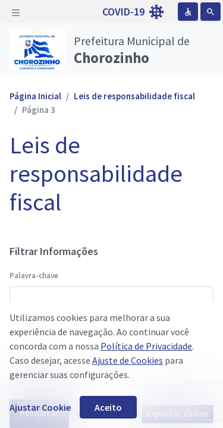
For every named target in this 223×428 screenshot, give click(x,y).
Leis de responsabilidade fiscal (134, 96)
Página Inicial (35, 96)
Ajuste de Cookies (127, 360)
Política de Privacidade (146, 346)
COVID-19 (133, 12)
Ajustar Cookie (40, 407)
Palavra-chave (34, 275)
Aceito (108, 407)
